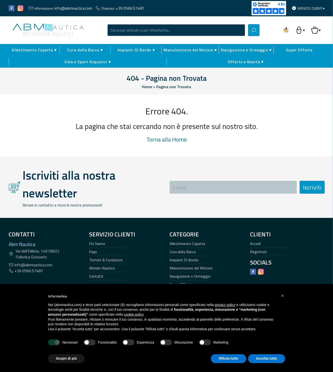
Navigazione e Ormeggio (190, 276)
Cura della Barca (183, 252)
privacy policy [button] (225, 305)
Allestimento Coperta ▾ (34, 50)
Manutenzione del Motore (191, 268)
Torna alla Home (166, 139)
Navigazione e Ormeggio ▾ (246, 50)
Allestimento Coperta (187, 244)
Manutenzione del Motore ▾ (190, 50)
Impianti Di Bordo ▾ (136, 50)
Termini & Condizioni (105, 260)
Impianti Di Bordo (184, 260)
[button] (283, 296)
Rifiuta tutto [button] (228, 358)
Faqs (93, 252)
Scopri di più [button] (66, 358)
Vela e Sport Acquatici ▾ (87, 62)
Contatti (96, 276)
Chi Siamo (97, 244)
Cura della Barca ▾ (84, 50)
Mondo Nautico (102, 268)
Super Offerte (299, 50)
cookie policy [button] (133, 314)
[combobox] (176, 30)
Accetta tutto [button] (266, 358)
